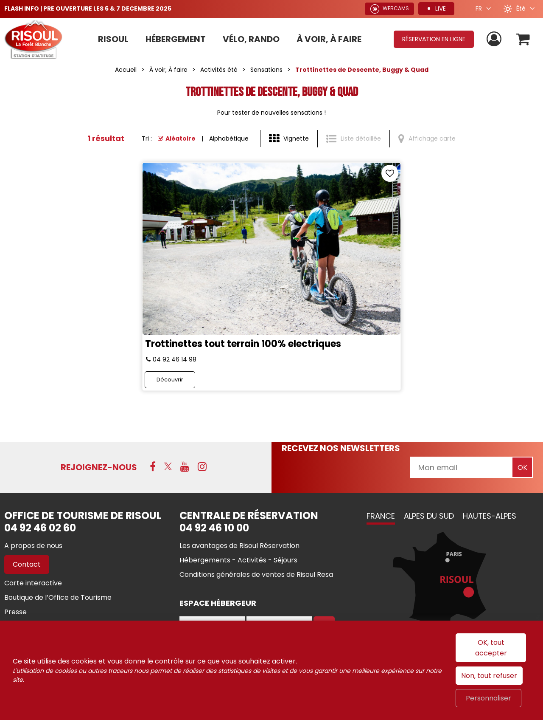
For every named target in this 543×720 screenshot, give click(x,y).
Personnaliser (488, 698)
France (381, 516)
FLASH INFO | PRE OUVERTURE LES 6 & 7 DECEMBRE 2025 (87, 8)
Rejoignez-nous (99, 467)
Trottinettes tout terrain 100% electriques (243, 343)
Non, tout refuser (489, 675)
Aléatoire (180, 138)
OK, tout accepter (491, 648)
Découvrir (170, 380)
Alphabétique (229, 138)
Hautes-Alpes (489, 516)
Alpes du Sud (429, 516)
